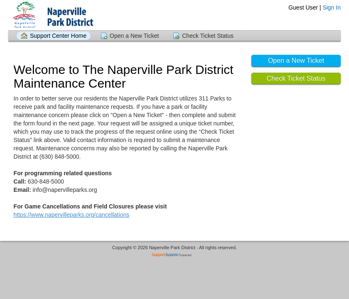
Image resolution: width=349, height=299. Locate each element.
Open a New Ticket (134, 35)
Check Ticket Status (207, 35)
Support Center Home (58, 35)
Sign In (331, 7)
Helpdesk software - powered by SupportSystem (174, 255)
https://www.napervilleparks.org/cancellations (72, 214)
